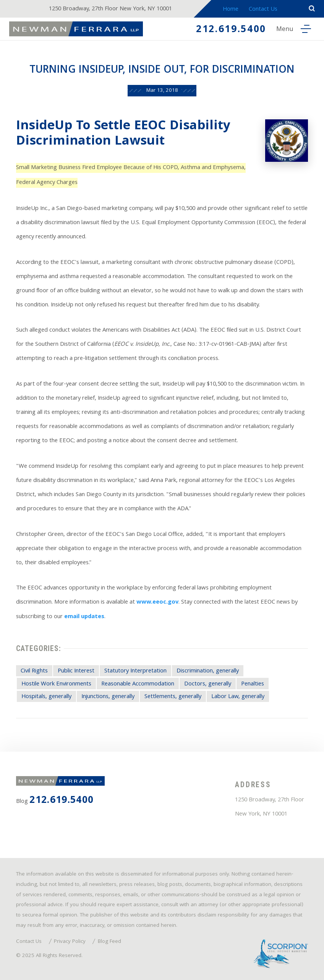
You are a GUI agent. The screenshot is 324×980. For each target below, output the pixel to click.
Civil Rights (34, 671)
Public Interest (76, 671)
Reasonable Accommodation (137, 684)
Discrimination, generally (208, 671)
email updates (84, 617)
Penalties (252, 684)
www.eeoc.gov (157, 602)
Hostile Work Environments (56, 684)
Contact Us (263, 10)
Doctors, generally (207, 684)
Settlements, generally (172, 697)
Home (230, 10)
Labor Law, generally (237, 697)
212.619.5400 (231, 30)
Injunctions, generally (107, 697)
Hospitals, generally (46, 697)
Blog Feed (109, 942)
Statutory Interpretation (135, 671)
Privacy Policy (70, 942)
